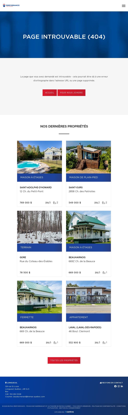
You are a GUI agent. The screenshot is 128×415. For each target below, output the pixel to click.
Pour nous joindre (71, 93)
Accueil (49, 93)
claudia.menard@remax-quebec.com (29, 397)
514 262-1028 (15, 394)
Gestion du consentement (69, 408)
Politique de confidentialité (103, 406)
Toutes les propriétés (64, 360)
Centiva (69, 412)
